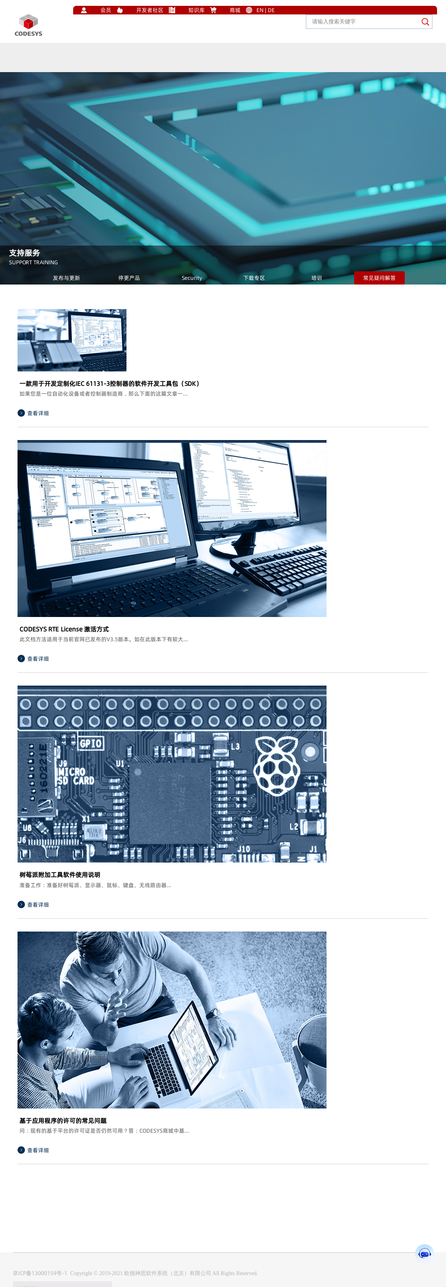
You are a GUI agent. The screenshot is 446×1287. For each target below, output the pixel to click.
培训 (316, 278)
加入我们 (215, 85)
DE (271, 10)
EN (259, 10)
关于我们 (177, 79)
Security (192, 278)
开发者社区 (149, 10)
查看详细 (38, 413)
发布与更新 (66, 278)
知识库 (196, 10)
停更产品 (129, 278)
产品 (69, 64)
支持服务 (139, 73)
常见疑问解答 (379, 278)
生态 (45, 61)
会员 (105, 10)
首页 (21, 59)
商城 (235, 10)
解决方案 (100, 67)
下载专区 (254, 278)
